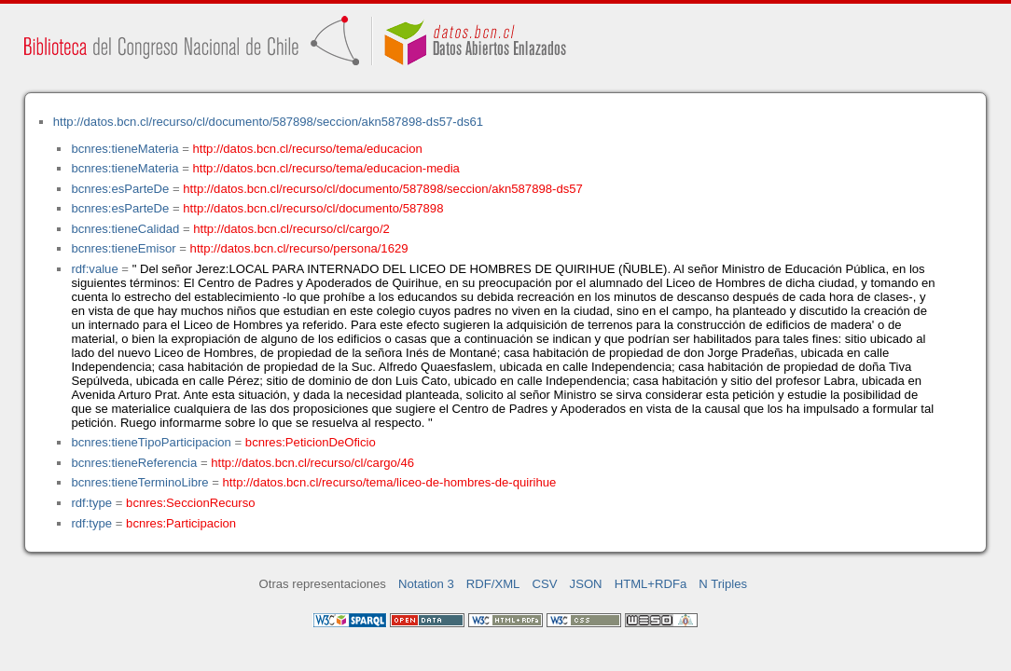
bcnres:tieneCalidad (125, 229)
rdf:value (94, 269)
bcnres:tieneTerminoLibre (139, 482)
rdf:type (91, 503)
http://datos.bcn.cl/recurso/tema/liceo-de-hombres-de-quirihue (390, 482)
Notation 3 (426, 584)
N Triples (723, 584)
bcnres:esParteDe (120, 189)
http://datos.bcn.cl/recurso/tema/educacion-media (326, 168)
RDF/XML (493, 584)
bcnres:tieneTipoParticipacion (150, 442)
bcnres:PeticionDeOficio (310, 442)
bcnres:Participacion (181, 523)
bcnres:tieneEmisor (123, 248)
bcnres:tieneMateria (124, 149)
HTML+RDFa (651, 584)
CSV (545, 584)
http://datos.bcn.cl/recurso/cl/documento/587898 (313, 208)
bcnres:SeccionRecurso (190, 503)
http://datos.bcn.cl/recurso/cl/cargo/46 (312, 463)
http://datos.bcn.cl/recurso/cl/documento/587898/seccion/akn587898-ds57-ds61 (268, 122)
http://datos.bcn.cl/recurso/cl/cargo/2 (291, 229)
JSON (586, 584)
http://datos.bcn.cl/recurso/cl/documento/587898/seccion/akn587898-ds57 (383, 189)
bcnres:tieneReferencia (134, 463)
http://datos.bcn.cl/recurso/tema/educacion (307, 149)
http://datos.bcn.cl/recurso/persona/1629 (299, 248)
